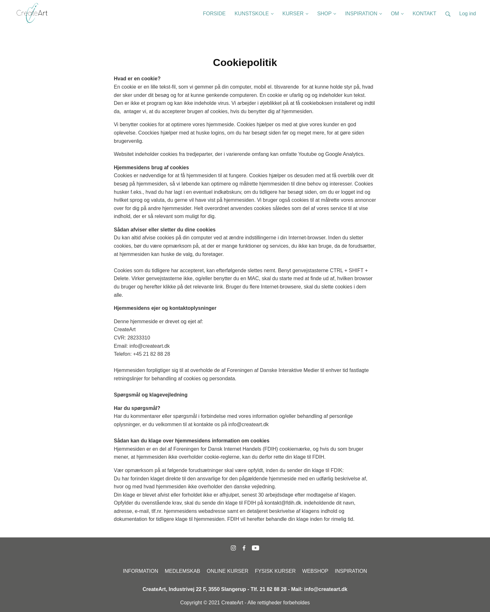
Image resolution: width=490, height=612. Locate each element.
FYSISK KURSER (275, 571)
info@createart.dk (325, 589)
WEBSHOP (315, 571)
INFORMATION (140, 571)
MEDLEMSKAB (182, 571)
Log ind (467, 13)
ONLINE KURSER (227, 571)
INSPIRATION (351, 571)
